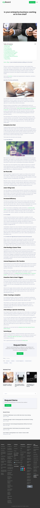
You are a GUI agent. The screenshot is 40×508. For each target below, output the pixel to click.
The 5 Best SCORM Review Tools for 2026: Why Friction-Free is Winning (17, 415)
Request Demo (32, 2)
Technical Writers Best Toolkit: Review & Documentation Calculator (16, 428)
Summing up (7, 57)
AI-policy (34, 473)
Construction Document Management (9, 461)
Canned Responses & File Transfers (10, 52)
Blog (8, 62)
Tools (10, 362)
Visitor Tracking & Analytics (9, 54)
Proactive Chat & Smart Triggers (10, 53)
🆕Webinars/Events (17, 462)
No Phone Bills (7, 46)
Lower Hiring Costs (7, 48)
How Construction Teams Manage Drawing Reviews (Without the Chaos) (17, 423)
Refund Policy (35, 456)
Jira (21, 450)
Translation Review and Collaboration (9, 501)
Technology (6, 362)
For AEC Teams (9, 470)
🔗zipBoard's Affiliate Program (35, 476)
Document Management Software (9, 477)
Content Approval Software (8, 493)
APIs (21, 464)
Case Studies (16, 466)
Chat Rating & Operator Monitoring (11, 56)
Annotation (3, 450)
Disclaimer (35, 464)
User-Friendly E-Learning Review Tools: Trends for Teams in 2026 (16, 432)
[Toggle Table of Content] (35, 44)
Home (5, 62)
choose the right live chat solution (15, 336)
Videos (15, 458)
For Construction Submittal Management (10, 457)
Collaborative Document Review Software (10, 473)
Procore (21, 458)
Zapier (21, 462)
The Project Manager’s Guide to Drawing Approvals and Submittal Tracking (18, 419)
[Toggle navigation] (37, 2)
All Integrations (22, 446)
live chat (10, 76)
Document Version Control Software (10, 486)
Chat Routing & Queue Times (9, 50)
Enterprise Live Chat (8, 45)
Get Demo (20, 353)
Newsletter (16, 464)
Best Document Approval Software (9, 481)
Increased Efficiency (8, 49)
